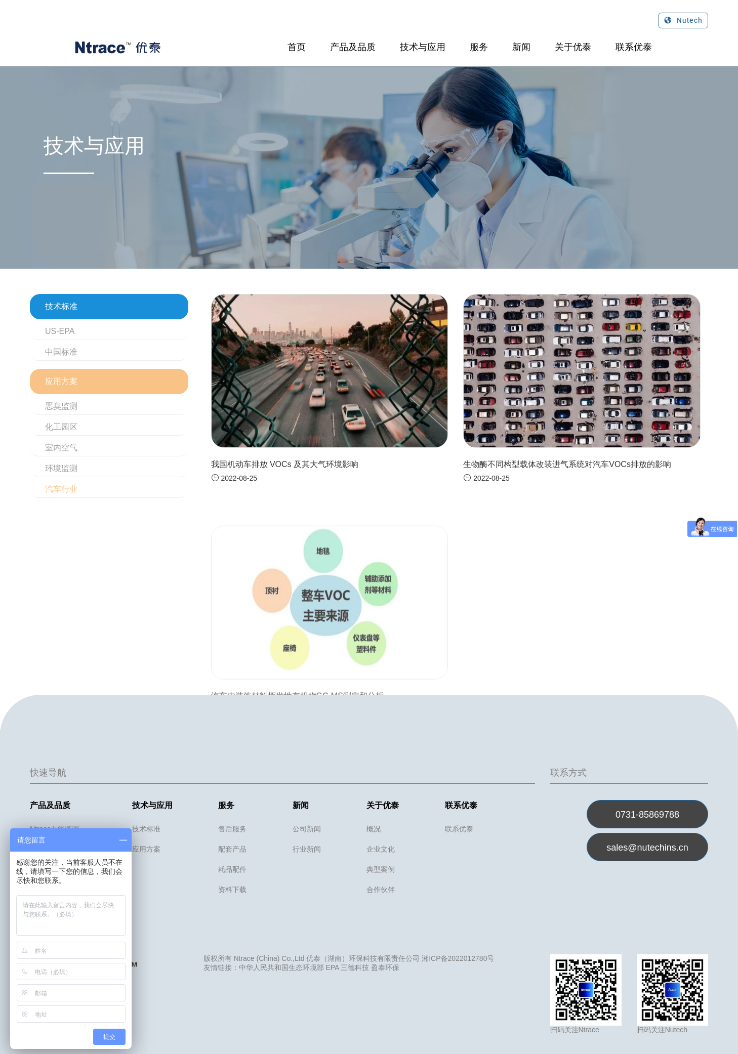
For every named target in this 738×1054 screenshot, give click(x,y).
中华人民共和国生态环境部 (281, 967)
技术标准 (61, 306)
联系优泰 (634, 47)
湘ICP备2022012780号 (458, 958)
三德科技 (355, 967)
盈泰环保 (385, 967)
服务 (479, 47)
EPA (332, 967)
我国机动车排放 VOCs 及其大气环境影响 (285, 464)
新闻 (521, 47)
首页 (297, 47)
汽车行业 (61, 489)
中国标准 (61, 352)
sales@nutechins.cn (647, 847)
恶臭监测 (61, 406)
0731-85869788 (647, 815)
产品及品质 (353, 47)
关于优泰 (573, 47)
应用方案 (61, 381)
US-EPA (59, 331)
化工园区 (61, 427)
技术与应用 (422, 47)
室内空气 (61, 447)
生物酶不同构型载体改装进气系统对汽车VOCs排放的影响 (567, 464)
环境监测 (61, 468)
